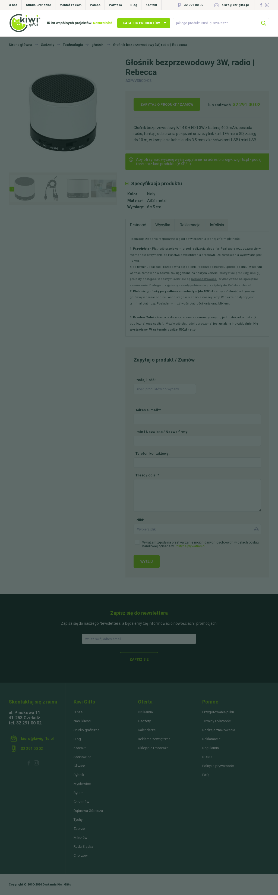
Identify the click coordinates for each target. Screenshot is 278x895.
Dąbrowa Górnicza (88, 811)
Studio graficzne (86, 730)
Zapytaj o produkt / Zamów (166, 104)
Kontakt (151, 5)
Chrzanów (81, 802)
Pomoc (95, 5)
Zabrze (79, 829)
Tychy (78, 820)
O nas (13, 5)
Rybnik (79, 775)
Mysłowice (82, 784)
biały (151, 194)
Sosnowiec (82, 757)
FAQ (205, 775)
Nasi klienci (82, 721)
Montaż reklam (70, 5)
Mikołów (80, 838)
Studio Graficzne (38, 5)
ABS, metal (156, 200)
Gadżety (144, 721)
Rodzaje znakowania (218, 730)
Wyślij (146, 562)
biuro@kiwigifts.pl (235, 5)
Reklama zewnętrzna (154, 739)
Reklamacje (211, 739)
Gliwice (79, 766)
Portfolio (115, 5)
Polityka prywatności (218, 766)
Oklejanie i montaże (153, 748)
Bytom (79, 793)
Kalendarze (147, 730)
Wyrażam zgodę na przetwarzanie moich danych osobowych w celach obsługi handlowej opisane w (201, 544)
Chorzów (81, 855)
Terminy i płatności (217, 721)
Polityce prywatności (190, 546)
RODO (207, 757)
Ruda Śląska (83, 846)
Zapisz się (139, 659)
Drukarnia (145, 712)
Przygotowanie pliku (218, 712)
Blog (133, 5)
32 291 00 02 (193, 5)
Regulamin (210, 748)
